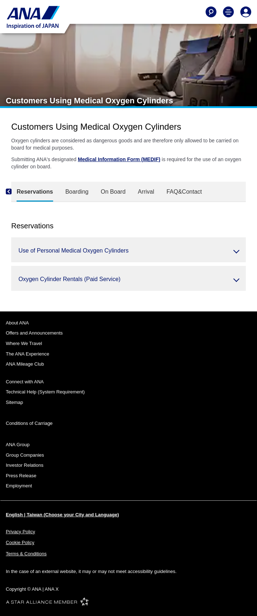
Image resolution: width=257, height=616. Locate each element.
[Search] (211, 12)
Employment (19, 485)
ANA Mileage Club (25, 364)
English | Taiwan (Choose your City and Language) (62, 514)
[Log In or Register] (245, 12)
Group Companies (25, 455)
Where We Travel (24, 343)
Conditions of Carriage (29, 423)
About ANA (17, 323)
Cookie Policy (20, 542)
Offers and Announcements (34, 333)
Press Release (21, 475)
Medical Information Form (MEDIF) (119, 159)
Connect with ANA (25, 381)
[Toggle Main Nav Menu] (228, 12)
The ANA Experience (27, 354)
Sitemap (14, 402)
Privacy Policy (20, 531)
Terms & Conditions (26, 553)
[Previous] (15, 192)
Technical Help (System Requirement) (45, 392)
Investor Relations (24, 465)
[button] (128, 249)
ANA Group (18, 444)
